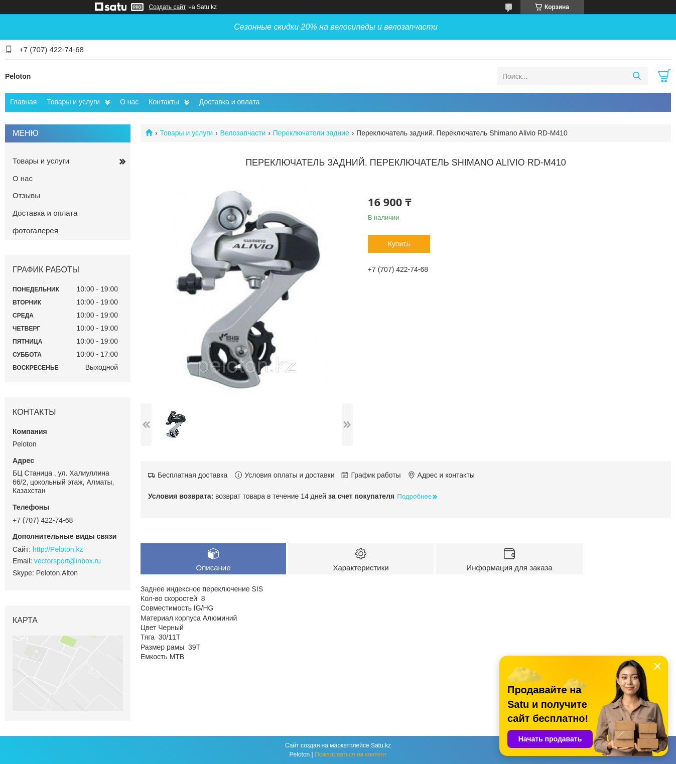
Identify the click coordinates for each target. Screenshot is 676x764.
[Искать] (636, 76)
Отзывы (26, 195)
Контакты (164, 102)
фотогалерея (35, 230)
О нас (129, 102)
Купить (399, 244)
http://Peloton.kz (58, 549)
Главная (23, 102)
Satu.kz (381, 745)
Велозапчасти (243, 133)
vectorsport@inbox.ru (67, 561)
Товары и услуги (73, 102)
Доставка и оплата (229, 102)
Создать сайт (167, 7)
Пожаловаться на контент (350, 754)
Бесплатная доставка (192, 475)
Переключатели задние (311, 133)
